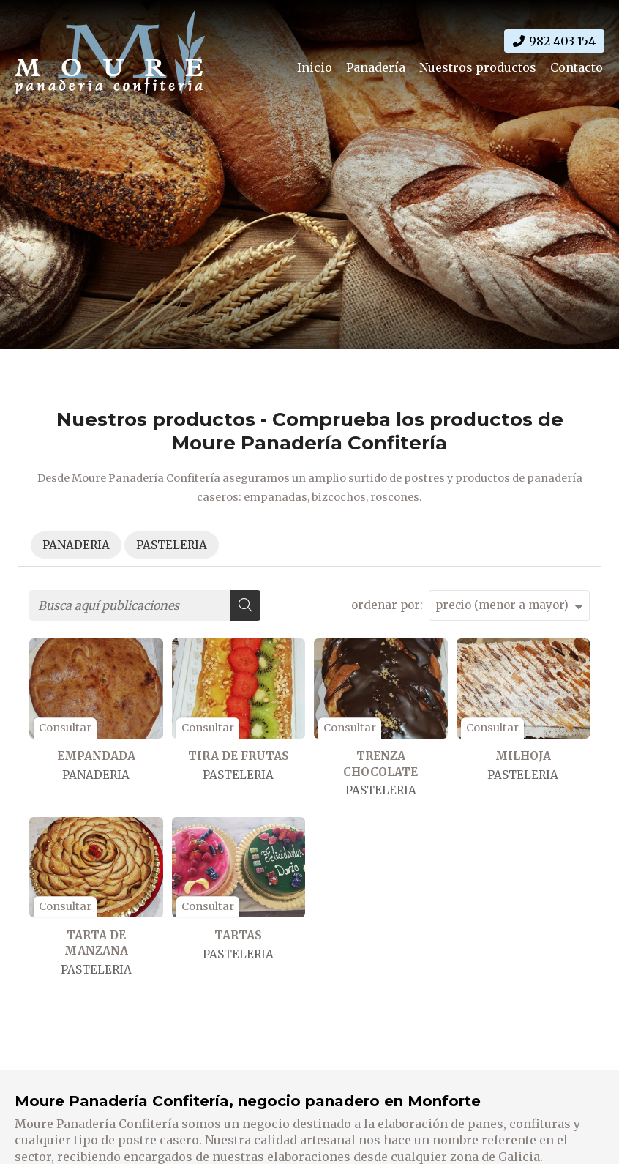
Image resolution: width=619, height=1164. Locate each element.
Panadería (375, 67)
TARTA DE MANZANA (96, 943)
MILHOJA (523, 756)
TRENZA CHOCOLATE (380, 763)
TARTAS (238, 935)
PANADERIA (96, 775)
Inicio (314, 67)
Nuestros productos (477, 67)
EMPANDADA (96, 756)
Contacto (576, 67)
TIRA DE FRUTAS (238, 756)
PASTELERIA (238, 775)
